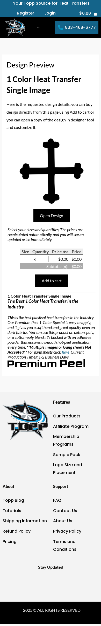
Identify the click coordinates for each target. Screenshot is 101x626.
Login (50, 13)
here (66, 351)
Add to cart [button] (52, 280)
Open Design (51, 215)
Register (25, 13)
